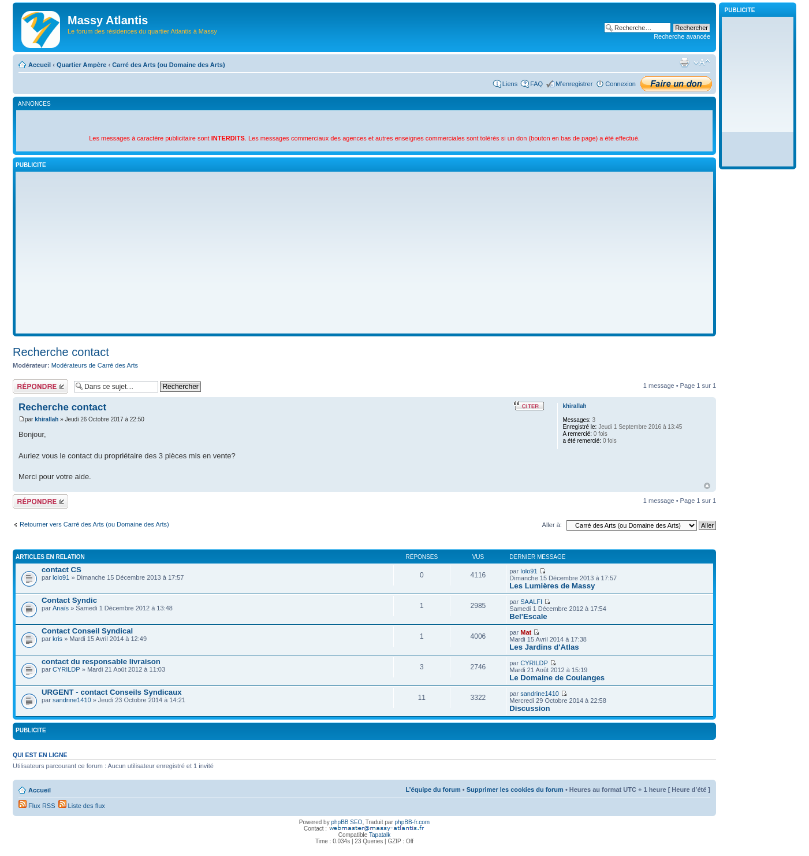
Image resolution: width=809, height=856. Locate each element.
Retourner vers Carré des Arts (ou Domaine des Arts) (94, 524)
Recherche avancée (682, 36)
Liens (509, 83)
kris (57, 638)
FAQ (536, 83)
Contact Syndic (69, 600)
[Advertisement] (364, 252)
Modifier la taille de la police (702, 62)
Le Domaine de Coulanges (557, 677)
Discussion (529, 708)
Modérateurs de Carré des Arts (94, 365)
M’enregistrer (574, 83)
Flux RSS (36, 805)
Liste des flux (81, 805)
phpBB (339, 822)
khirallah (46, 419)
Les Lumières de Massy (552, 585)
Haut (707, 486)
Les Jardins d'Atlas (544, 647)
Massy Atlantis (108, 20)
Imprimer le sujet (684, 62)
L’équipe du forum (432, 789)
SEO (356, 822)
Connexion (620, 83)
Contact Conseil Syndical (87, 631)
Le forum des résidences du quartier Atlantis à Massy (142, 31)
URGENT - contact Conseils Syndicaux (112, 692)
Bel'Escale (528, 616)
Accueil (39, 64)
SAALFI (531, 601)
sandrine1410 (72, 699)
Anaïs (61, 608)
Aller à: (552, 524)
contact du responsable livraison (101, 661)
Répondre (40, 386)
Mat (525, 632)
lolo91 (61, 577)
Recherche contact (61, 352)
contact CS (61, 569)
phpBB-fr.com (412, 822)
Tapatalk (379, 835)
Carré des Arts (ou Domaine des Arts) (168, 64)
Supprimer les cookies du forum (515, 789)
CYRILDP (66, 669)
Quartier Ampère (81, 64)
